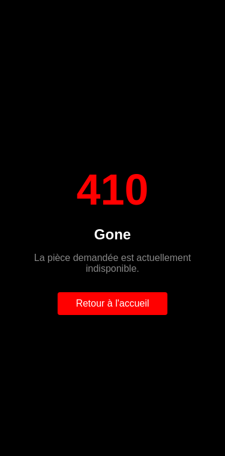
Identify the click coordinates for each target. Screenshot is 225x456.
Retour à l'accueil (112, 303)
